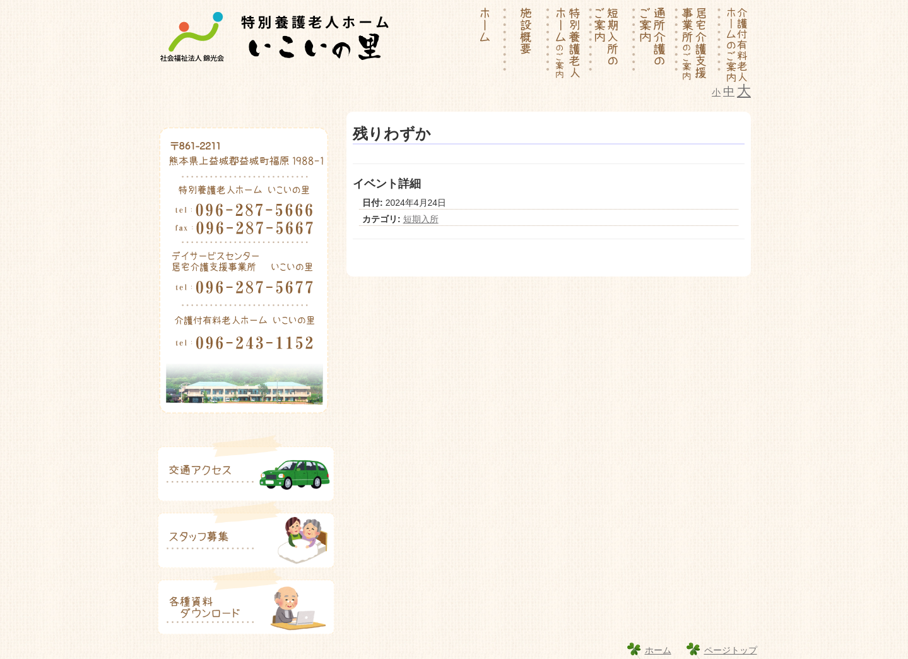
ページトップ (730, 650)
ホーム (658, 650)
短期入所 (421, 219)
